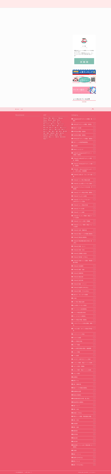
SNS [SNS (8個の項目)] (59, 120)
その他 (84, 298)
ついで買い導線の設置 (84, 301)
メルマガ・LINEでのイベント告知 (84, 359)
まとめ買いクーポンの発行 (84, 305)
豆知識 (67, 9)
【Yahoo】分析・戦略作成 (84, 230)
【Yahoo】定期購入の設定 (84, 253)
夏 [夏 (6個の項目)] (57, 131)
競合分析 (84, 438)
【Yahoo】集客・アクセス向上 (84, 291)
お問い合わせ (27, 472)
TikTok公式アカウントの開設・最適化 (84, 138)
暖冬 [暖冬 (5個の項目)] (48, 133)
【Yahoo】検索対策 (84, 273)
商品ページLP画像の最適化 (84, 387)
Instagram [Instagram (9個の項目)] (61, 118)
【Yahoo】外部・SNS (84, 249)
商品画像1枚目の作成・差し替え (84, 398)
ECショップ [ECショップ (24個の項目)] (55, 118)
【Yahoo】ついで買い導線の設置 (84, 180)
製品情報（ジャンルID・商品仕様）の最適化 (84, 446)
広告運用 (84, 423)
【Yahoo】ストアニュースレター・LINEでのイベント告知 (84, 200)
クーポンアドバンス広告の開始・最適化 (84, 324)
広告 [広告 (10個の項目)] (61, 131)
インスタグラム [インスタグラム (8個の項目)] (47, 123)
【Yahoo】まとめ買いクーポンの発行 (84, 183)
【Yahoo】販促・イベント (84, 284)
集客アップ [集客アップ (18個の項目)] (46, 138)
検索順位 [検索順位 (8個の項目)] (53, 133)
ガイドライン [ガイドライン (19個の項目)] (54, 123)
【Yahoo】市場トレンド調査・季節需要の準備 (84, 261)
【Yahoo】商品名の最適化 (84, 237)
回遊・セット (84, 405)
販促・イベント (84, 454)
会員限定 (90, 9)
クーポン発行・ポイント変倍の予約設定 (84, 329)
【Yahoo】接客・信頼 (84, 269)
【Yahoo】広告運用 (84, 266)
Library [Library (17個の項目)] (46, 120)
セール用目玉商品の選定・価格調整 (84, 348)
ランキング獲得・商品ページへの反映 (84, 362)
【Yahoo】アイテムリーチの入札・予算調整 (84, 188)
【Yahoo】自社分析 (84, 280)
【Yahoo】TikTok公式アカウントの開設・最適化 (84, 164)
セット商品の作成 (84, 341)
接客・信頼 (84, 427)
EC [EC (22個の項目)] (50, 118)
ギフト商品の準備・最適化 (84, 319)
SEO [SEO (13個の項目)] (55, 120)
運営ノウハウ (20, 9)
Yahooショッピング (84, 149)
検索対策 (84, 430)
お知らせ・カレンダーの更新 (84, 294)
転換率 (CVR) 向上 (84, 457)
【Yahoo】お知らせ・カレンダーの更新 (84, 175)
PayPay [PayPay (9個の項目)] (50, 120)
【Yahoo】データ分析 (84, 208)
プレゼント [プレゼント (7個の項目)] (46, 129)
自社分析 (84, 441)
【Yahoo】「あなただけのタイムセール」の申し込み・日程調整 (84, 170)
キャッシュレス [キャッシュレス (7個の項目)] (61, 123)
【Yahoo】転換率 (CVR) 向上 (84, 287)
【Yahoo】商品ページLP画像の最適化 (84, 233)
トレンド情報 (32, 9)
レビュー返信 (84, 373)
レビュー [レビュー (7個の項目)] (46, 131)
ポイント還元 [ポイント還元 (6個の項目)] (58, 129)
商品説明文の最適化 (84, 402)
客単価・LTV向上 (84, 412)
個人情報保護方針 (19, 472)
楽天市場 (84, 434)
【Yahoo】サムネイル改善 (84, 196)
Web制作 (43, 9)
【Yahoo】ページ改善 (84, 212)
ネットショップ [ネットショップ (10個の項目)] (63, 127)
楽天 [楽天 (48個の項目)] (57, 133)
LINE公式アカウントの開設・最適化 (84, 124)
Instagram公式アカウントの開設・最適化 (84, 119)
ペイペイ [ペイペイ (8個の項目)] (52, 129)
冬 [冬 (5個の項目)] (50, 131)
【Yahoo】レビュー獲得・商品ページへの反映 (84, 225)
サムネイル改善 (84, 337)
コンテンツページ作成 (84, 334)
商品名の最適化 (84, 395)
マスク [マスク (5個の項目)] (64, 129)
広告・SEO (56, 9)
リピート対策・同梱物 (84, 366)
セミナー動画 (84, 344)
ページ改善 (84, 355)
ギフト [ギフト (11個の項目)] (54, 125)
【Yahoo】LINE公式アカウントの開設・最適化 (84, 159)
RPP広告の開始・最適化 (84, 131)
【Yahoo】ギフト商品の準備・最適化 (84, 192)
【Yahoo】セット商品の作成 (84, 205)
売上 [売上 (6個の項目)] (54, 131)
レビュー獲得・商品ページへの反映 (84, 370)
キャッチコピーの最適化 (84, 316)
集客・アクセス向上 (84, 464)
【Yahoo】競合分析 (84, 276)
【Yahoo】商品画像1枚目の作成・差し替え (84, 241)
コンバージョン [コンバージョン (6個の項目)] (60, 125)
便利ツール (79, 9)
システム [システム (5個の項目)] (52, 127)
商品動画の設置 (84, 391)
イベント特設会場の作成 (84, 312)
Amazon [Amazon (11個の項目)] (46, 118)
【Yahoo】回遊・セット (84, 246)
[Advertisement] (84, 22)
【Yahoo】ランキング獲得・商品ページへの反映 (84, 216)
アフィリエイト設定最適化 (84, 309)
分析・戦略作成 (84, 384)
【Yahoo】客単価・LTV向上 (84, 257)
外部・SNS (84, 409)
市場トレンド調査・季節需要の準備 (84, 416)
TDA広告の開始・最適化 (84, 135)
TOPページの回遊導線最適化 (84, 142)
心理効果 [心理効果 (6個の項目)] (65, 131)
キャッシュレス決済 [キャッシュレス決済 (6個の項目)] (48, 125)
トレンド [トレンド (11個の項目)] (57, 127)
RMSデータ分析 (84, 128)
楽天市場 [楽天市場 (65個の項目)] (62, 133)
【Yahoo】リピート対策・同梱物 (84, 221)
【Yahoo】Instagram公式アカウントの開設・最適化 (84, 153)
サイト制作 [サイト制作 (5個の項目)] (46, 127)
